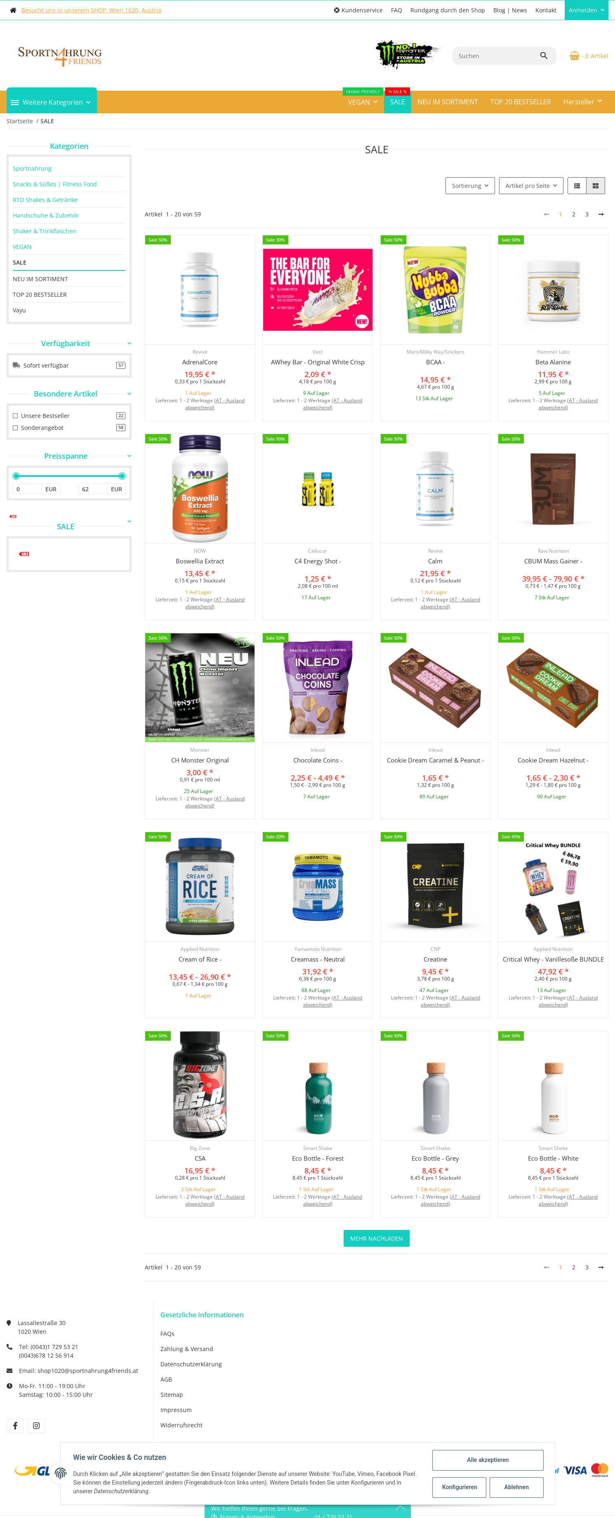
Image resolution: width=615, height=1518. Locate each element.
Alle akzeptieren (487, 1460)
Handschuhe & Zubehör (46, 215)
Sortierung (466, 186)
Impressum (176, 1410)
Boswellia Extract (200, 561)
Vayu (19, 310)
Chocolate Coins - (317, 760)
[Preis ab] (27, 488)
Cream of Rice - (200, 959)
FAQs (167, 1333)
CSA (200, 1158)
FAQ (396, 10)
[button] (358, 10)
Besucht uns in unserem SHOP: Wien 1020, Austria (91, 10)
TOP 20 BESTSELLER (40, 294)
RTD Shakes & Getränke (45, 200)
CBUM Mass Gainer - (553, 561)
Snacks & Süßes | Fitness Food (55, 184)
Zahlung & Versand (186, 1349)
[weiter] (601, 214)
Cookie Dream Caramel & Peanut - (435, 760)
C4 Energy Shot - (318, 561)
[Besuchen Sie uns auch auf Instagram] (36, 1426)
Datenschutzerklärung (191, 1364)
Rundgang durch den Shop (447, 10)
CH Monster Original (200, 760)
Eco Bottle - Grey (435, 1158)
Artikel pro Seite (528, 186)
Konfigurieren (459, 1487)
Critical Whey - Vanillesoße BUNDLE (553, 959)
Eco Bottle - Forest (318, 1158)
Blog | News (510, 10)
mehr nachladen (376, 1238)
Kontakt (545, 10)
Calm (435, 561)
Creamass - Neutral (318, 959)
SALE (19, 262)
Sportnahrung (32, 168)
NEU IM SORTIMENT (40, 279)
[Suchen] (496, 56)
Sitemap (171, 1394)
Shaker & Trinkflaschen (44, 231)
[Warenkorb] (585, 55)
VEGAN (22, 247)
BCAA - (435, 362)
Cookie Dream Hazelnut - (553, 760)
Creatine (435, 959)
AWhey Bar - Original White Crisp (318, 362)
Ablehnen (516, 1487)
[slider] (16, 476)
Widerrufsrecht (181, 1425)
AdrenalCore (199, 362)
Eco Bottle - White (553, 1158)
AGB (166, 1379)
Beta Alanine (553, 362)
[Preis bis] (93, 488)
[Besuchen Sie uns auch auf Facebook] (15, 1426)
